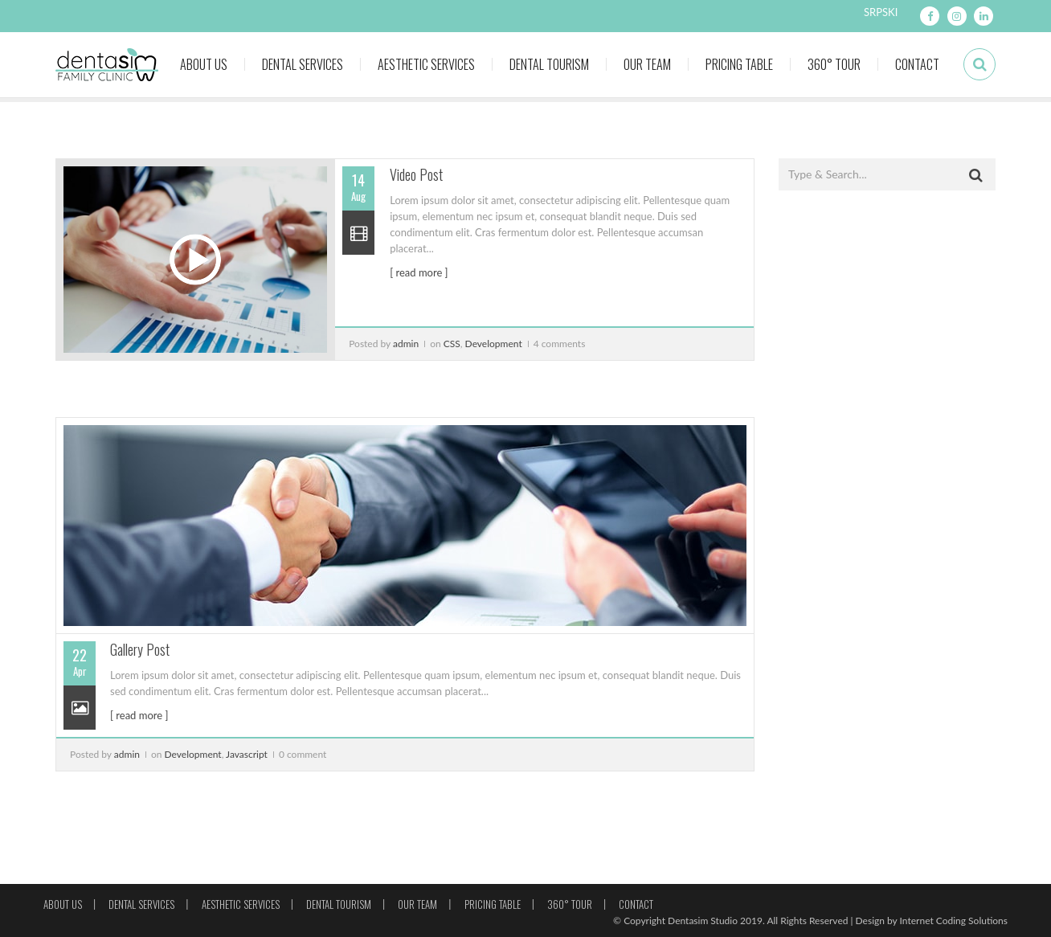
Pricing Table (739, 64)
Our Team (647, 64)
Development (493, 344)
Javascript (247, 754)
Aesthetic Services (426, 64)
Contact (917, 64)
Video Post (416, 174)
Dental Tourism (549, 64)
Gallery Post (140, 649)
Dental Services (302, 64)
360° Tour (834, 64)
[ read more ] (419, 272)
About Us (203, 64)
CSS (452, 344)
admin (406, 344)
